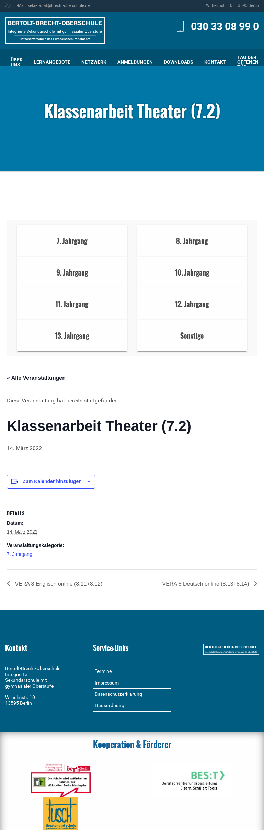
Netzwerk (93, 62)
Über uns (17, 62)
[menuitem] (16, 62)
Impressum (107, 683)
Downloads (178, 62)
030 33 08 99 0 (225, 26)
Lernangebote (52, 62)
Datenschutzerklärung (118, 694)
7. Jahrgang (19, 554)
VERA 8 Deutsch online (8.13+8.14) (206, 584)
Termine (103, 671)
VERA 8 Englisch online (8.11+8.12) (57, 584)
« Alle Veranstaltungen (36, 378)
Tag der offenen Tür (248, 62)
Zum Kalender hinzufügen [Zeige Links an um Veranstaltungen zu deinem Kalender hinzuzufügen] (52, 481)
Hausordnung (109, 705)
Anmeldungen (135, 62)
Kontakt (215, 62)
